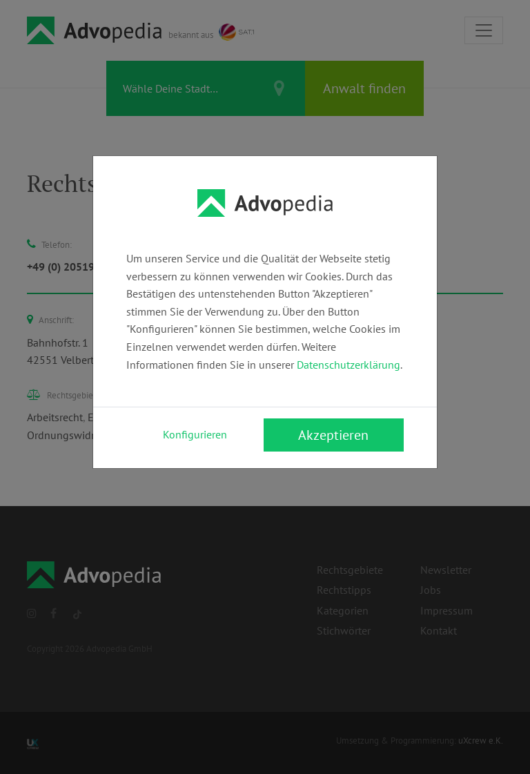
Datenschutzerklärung (348, 364)
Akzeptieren (333, 435)
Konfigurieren (195, 434)
